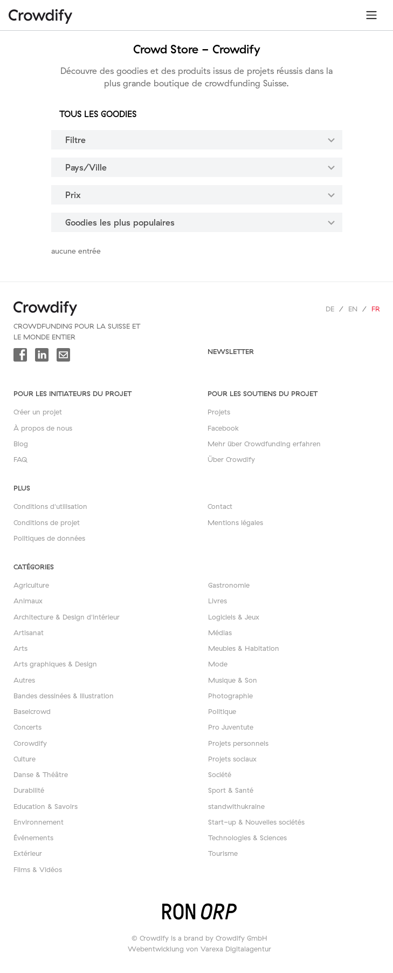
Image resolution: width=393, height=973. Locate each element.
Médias (220, 632)
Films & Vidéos (37, 869)
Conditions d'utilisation (50, 506)
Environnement (38, 822)
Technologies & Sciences (247, 837)
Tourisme (223, 853)
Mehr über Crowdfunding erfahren (264, 443)
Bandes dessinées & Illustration (63, 695)
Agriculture (31, 585)
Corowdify (30, 743)
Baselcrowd (32, 711)
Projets (219, 411)
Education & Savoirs (45, 806)
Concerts (27, 727)
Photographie (230, 695)
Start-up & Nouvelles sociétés (256, 822)
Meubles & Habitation (243, 648)
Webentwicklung (156, 948)
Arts (20, 648)
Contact (220, 506)
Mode (217, 663)
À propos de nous (42, 428)
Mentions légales (235, 522)
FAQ (20, 459)
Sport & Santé (230, 790)
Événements (33, 837)
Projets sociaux (232, 758)
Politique (222, 711)
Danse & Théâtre (40, 774)
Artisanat (28, 632)
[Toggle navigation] (371, 15)
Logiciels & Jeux (233, 617)
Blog (20, 443)
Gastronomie (229, 585)
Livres (217, 600)
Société (219, 774)
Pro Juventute (230, 727)
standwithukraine (236, 806)
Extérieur (27, 853)
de (330, 308)
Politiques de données (49, 538)
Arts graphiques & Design (55, 663)
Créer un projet (37, 411)
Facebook (223, 428)
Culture (24, 758)
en (352, 308)
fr (375, 308)
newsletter (231, 351)
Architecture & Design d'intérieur (66, 617)
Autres (24, 680)
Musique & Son (232, 680)
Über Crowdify (231, 459)
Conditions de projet (46, 522)
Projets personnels (238, 743)
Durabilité (28, 790)
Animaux (28, 600)
